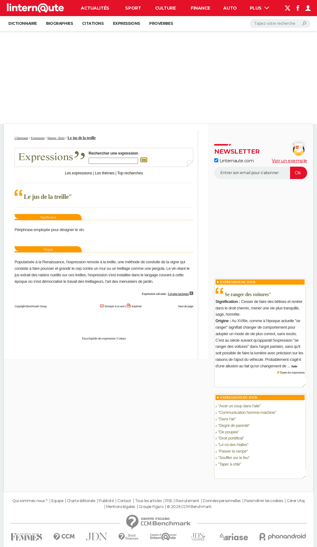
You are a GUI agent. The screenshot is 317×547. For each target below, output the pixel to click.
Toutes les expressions (292, 372)
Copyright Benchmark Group (31, 306)
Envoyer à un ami (114, 306)
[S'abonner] (260, 173)
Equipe (57, 501)
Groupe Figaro (151, 507)
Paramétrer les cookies (263, 501)
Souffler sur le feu (233, 457)
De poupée (228, 432)
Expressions (126, 23)
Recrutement (187, 501)
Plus (259, 8)
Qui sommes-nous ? (30, 501)
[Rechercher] (280, 23)
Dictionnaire (22, 23)
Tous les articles (148, 501)
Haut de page (185, 306)
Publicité (106, 501)
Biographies (59, 23)
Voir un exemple (289, 161)
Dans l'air (227, 419)
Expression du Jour (237, 282)
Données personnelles (222, 501)
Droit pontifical (231, 438)
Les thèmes (104, 173)
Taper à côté (229, 464)
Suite (294, 366)
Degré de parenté (233, 425)
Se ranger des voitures (247, 294)
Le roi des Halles (233, 444)
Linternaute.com (234, 161)
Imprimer (137, 306)
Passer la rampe (232, 451)
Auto (230, 8)
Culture (165, 8)
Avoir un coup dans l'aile (239, 406)
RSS (168, 501)
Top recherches (130, 173)
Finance (200, 8)
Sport (133, 8)
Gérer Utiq (296, 501)
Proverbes (161, 23)
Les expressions (78, 173)
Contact (121, 338)
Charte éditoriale (81, 501)
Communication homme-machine (247, 412)
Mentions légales (120, 507)
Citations (92, 23)
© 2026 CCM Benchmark (189, 507)
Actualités (95, 8)
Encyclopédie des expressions (98, 338)
